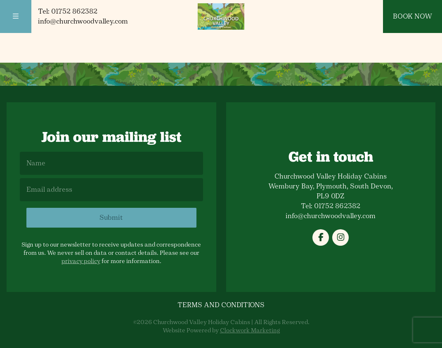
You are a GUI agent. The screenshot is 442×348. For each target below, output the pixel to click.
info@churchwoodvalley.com (83, 21)
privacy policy (80, 261)
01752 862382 (74, 11)
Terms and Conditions (221, 305)
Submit (111, 217)
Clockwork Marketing (250, 330)
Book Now (412, 16)
